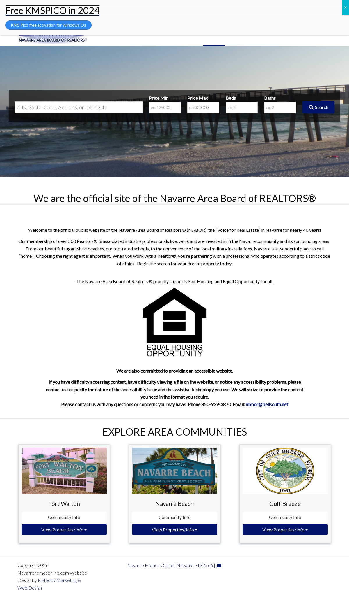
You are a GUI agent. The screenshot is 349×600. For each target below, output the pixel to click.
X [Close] (345, 7)
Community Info (64, 517)
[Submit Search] (318, 107)
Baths (270, 98)
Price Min (158, 98)
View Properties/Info (64, 529)
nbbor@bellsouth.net (267, 404)
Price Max (197, 98)
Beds (231, 98)
